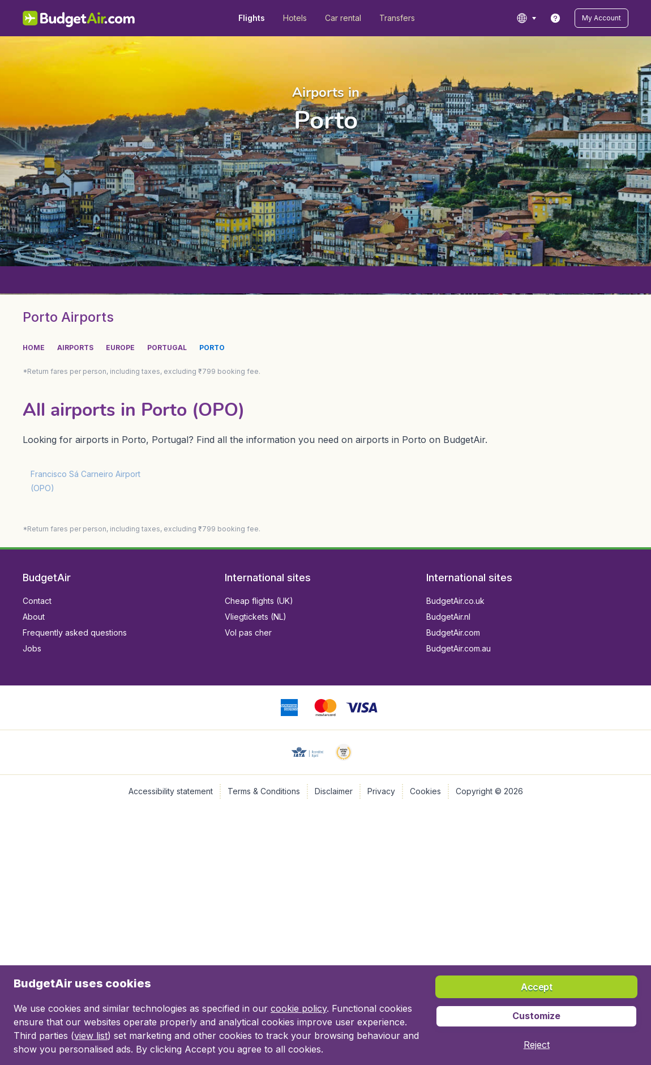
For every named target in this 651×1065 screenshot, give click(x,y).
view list (91, 1035)
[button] (537, 1044)
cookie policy (299, 1008)
